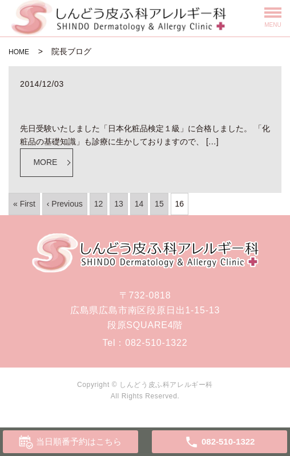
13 (118, 203)
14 (139, 203)
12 (98, 203)
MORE (45, 162)
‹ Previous (65, 203)
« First (24, 203)
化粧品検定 (50, 100)
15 (159, 203)
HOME (19, 52)
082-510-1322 (156, 343)
